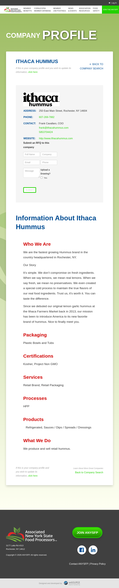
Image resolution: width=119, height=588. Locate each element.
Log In (113, 3)
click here (32, 72)
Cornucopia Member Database (42, 9)
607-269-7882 (47, 117)
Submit (30, 190)
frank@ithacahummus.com (54, 127)
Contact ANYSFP (78, 564)
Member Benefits (27, 9)
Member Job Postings (59, 9)
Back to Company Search (89, 472)
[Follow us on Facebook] (81, 549)
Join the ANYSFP (110, 9)
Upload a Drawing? (46, 172)
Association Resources (84, 9)
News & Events (72, 9)
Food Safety (96, 9)
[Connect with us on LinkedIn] (93, 549)
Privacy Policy (98, 564)
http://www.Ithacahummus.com (56, 138)
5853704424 (46, 132)
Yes (44, 178)
